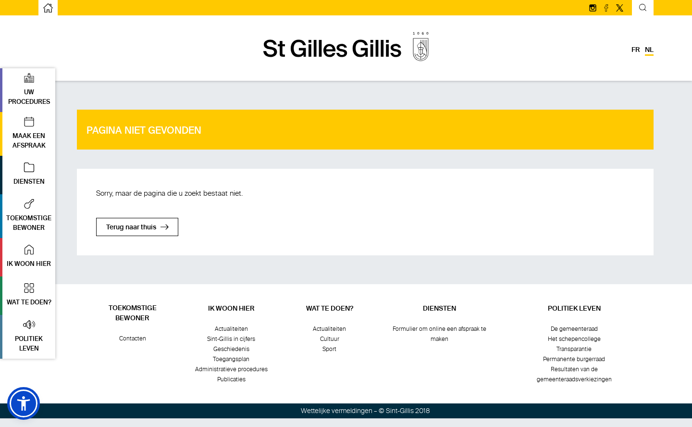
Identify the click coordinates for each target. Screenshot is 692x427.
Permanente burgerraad (574, 359)
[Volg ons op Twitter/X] (619, 8)
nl (649, 50)
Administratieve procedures (231, 369)
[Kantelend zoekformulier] (643, 9)
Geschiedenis (231, 349)
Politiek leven (574, 308)
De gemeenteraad (574, 329)
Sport (329, 349)
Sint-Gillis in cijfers (231, 339)
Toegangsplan (231, 359)
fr (635, 50)
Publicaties (231, 379)
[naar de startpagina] (48, 7)
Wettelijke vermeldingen (336, 411)
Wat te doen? (329, 308)
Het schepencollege (574, 339)
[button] (27, 90)
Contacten (132, 338)
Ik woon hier (231, 308)
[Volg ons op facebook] (607, 8)
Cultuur (329, 339)
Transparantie (574, 349)
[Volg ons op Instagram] (593, 8)
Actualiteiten (231, 329)
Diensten (439, 308)
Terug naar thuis (131, 227)
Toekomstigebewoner (133, 313)
